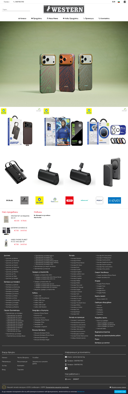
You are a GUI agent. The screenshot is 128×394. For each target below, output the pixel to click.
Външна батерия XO (41, 337)
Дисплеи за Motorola (12, 267)
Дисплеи (7, 255)
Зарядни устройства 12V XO (45, 284)
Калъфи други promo (77, 333)
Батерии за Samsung (13, 287)
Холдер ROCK (101, 290)
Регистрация (22, 361)
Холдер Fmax (101, 286)
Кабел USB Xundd (39, 304)
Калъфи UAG (75, 309)
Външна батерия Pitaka (42, 333)
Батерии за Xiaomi (12, 304)
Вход (4, 369)
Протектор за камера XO (44, 257)
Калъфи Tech (75, 294)
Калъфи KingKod (76, 271)
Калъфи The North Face (78, 303)
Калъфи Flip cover (76, 285)
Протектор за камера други (45, 255)
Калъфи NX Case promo (104, 255)
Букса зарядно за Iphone (106, 323)
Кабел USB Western (40, 307)
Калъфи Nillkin (75, 283)
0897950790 (19, 2)
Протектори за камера (13, 333)
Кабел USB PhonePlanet (41, 298)
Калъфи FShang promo (78, 327)
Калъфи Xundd (75, 269)
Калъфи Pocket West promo (79, 336)
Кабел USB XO (38, 302)
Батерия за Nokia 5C (19, 228)
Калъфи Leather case (77, 274)
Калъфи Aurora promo (103, 260)
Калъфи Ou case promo (78, 324)
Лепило (99, 305)
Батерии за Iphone (12, 285)
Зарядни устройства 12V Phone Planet (48, 285)
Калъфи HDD (75, 314)
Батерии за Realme (12, 307)
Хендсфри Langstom (40, 326)
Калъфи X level (75, 300)
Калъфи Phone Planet (77, 263)
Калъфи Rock (75, 267)
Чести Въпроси (23, 357)
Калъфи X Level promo (78, 320)
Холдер (97, 281)
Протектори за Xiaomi (14, 317)
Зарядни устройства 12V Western (46, 287)
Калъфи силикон (76, 276)
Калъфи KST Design (77, 287)
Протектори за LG (13, 329)
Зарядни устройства (40, 272)
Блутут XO (38, 315)
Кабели (35, 293)
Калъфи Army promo (103, 269)
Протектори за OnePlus (15, 326)
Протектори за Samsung (15, 320)
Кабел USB (37, 296)
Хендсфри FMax (39, 322)
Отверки (100, 310)
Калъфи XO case (76, 296)
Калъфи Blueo (75, 312)
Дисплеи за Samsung (12, 260)
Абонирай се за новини (43, 215)
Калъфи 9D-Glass (76, 265)
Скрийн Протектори (12, 310)
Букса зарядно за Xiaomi (106, 326)
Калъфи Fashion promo (104, 264)
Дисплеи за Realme (12, 271)
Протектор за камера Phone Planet (47, 261)
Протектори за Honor (14, 319)
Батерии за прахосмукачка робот (108, 335)
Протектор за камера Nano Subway (47, 262)
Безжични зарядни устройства (44, 289)
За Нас (4, 365)
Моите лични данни (118, 387)
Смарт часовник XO (103, 277)
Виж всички (37, 217)
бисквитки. (81, 391)
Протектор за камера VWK (44, 264)
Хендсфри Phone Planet (41, 320)
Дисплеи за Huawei (12, 263)
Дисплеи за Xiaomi (12, 265)
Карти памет (100, 296)
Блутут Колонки (39, 318)
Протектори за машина (42, 268)
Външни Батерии (38, 330)
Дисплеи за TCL (11, 274)
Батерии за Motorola (13, 300)
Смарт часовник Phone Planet (106, 275)
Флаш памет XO (102, 299)
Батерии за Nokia (12, 296)
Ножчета (100, 312)
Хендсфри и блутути (40, 310)
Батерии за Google (12, 302)
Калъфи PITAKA (76, 260)
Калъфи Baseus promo (78, 322)
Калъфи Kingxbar (76, 278)
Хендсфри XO (38, 324)
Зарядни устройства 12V (42, 281)
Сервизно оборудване (103, 302)
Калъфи (71, 255)
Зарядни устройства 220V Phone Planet (48, 277)
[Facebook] (66, 368)
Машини (99, 307)
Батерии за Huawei (12, 289)
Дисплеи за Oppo (11, 276)
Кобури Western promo (78, 338)
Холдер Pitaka (101, 292)
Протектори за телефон (14, 313)
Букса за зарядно (102, 320)
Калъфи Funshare (76, 291)
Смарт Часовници (101, 272)
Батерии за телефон (12, 282)
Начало (22, 18)
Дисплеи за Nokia (11, 269)
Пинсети (100, 314)
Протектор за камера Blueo (16, 336)
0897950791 (78, 364)
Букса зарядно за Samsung (106, 324)
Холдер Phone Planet (103, 284)
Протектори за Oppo (14, 331)
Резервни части (101, 318)
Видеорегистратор (102, 332)
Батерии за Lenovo (12, 293)
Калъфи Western (76, 258)
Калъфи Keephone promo (104, 262)
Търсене (20, 369)
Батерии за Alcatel (12, 291)
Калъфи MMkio (75, 305)
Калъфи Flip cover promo (104, 266)
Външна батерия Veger (41, 339)
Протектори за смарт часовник (45, 266)
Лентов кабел (101, 328)
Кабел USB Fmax (39, 300)
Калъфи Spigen (75, 289)
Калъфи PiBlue (75, 280)
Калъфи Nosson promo (78, 331)
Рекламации (6, 361)
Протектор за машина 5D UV (20, 217)
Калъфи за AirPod (76, 307)
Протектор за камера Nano (44, 259)
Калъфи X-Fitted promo (104, 258)
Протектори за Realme (14, 327)
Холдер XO (100, 288)
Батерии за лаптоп (102, 343)
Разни (97, 339)
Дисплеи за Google (12, 278)
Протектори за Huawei (14, 322)
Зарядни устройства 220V (43, 275)
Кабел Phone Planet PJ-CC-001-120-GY (19, 240)
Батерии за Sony (11, 298)
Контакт (20, 365)
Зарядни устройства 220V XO (45, 279)
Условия (35, 357)
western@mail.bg (79, 357)
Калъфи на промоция (76, 317)
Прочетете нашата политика (57, 387)
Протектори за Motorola (15, 324)
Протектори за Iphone (14, 315)
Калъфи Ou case (76, 298)
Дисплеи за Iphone (12, 258)
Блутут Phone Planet (41, 313)
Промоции (88, 18)
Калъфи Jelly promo (77, 329)
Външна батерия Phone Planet (44, 335)
